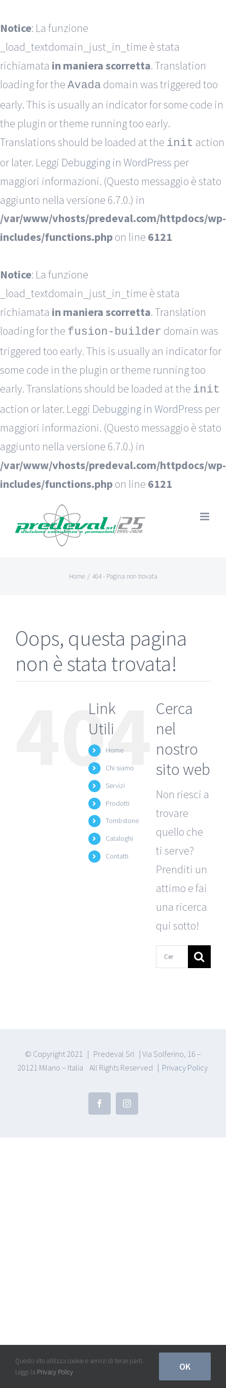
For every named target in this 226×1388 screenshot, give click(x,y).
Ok (184, 1366)
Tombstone (122, 816)
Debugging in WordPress (116, 160)
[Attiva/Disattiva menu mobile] (205, 512)
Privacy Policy (185, 1063)
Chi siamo (120, 763)
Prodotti (118, 799)
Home (114, 746)
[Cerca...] (172, 952)
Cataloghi (119, 834)
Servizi (115, 781)
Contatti (117, 852)
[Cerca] (199, 952)
